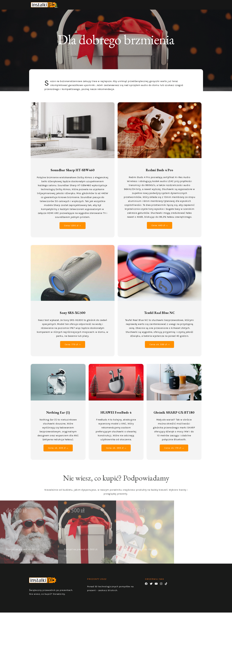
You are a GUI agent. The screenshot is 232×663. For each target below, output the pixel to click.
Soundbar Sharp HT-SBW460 (73, 173)
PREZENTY (197, 4)
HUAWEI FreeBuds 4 (116, 415)
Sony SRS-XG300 (72, 316)
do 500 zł (74, 513)
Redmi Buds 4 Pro (159, 173)
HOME (181, 4)
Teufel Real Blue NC (159, 316)
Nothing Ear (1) (58, 415)
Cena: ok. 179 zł (174, 451)
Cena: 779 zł (73, 347)
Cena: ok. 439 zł (58, 451)
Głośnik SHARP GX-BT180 (174, 415)
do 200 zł (16, 513)
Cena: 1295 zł (72, 228)
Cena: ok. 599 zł (159, 347)
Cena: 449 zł (159, 228)
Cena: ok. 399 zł (116, 451)
